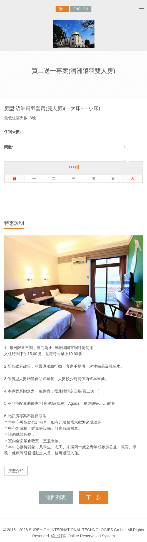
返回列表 (56, 497)
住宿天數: (12, 131)
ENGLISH (80, 9)
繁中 (62, 9)
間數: (8, 147)
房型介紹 (16, 471)
